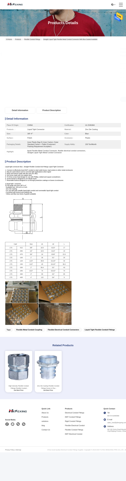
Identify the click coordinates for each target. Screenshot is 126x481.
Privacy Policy (9, 450)
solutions (45, 421)
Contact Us (46, 430)
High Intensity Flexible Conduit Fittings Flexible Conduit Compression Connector (19, 387)
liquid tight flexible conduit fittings (100, 330)
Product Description (51, 110)
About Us (45, 413)
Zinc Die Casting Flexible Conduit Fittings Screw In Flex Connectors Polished (48, 387)
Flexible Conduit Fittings (32, 39)
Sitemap (18, 450)
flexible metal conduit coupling (29, 330)
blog (43, 425)
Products (18, 39)
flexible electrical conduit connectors (63, 330)
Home (9, 39)
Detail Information (20, 110)
